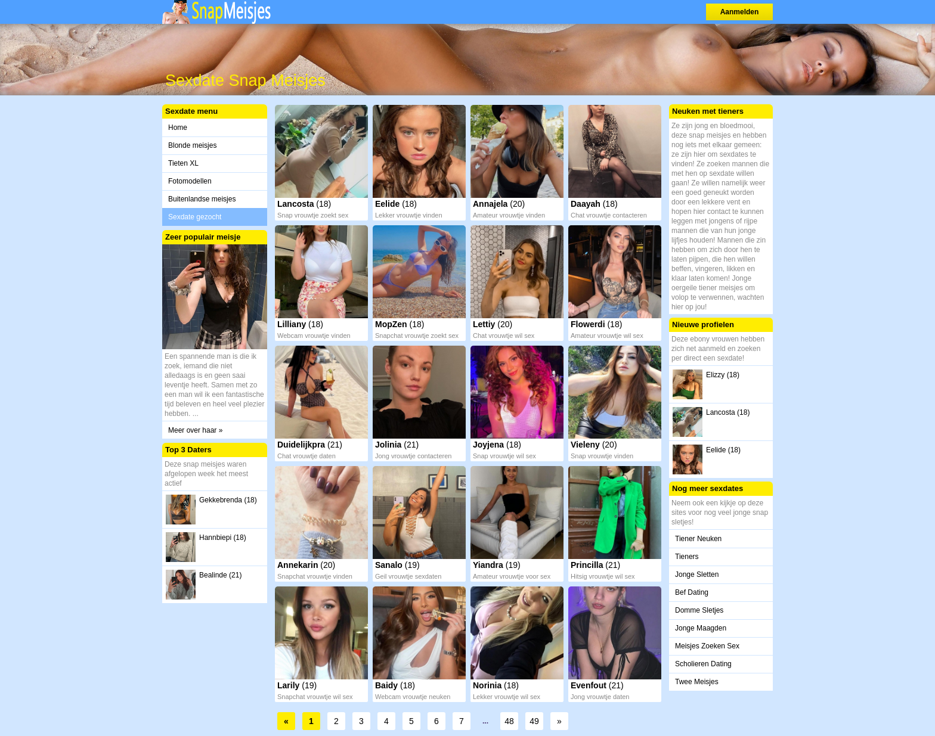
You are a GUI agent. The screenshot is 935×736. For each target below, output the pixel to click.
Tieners (687, 556)
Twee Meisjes (697, 682)
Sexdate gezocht (194, 217)
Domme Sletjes (699, 610)
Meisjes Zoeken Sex (707, 646)
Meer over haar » (195, 430)
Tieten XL (183, 163)
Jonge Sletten (697, 574)
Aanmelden (739, 12)
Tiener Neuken (698, 539)
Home (177, 127)
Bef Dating (691, 592)
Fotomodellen (190, 181)
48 (509, 721)
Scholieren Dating (703, 664)
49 (534, 721)
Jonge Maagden (700, 628)
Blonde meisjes (192, 145)
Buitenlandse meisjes (202, 199)
